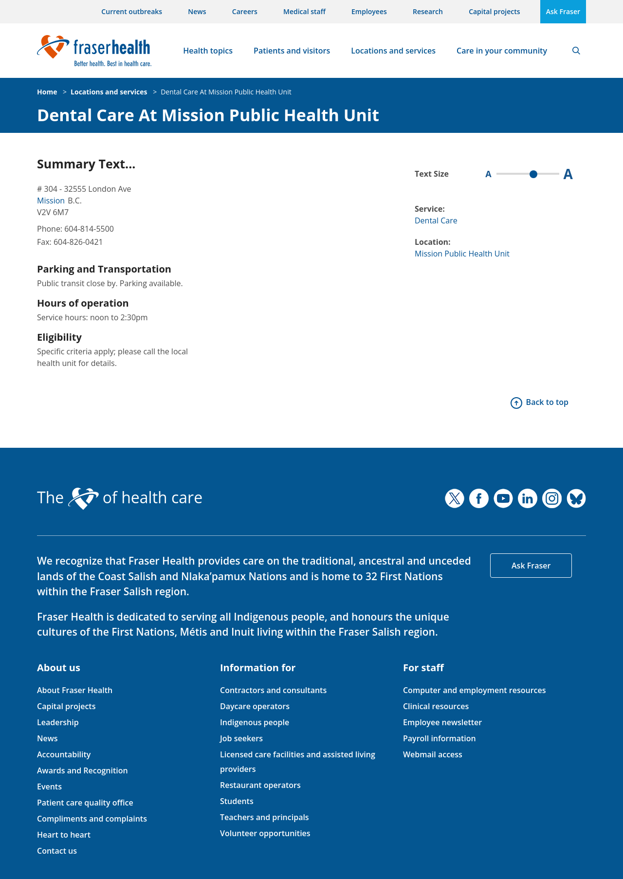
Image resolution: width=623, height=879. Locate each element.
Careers (244, 11)
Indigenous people (254, 722)
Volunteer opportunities (265, 833)
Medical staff (304, 11)
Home (47, 91)
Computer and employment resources (474, 690)
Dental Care (436, 220)
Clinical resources (436, 706)
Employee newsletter (442, 722)
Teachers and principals (264, 817)
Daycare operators (255, 706)
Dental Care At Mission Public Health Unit (226, 91)
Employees (369, 11)
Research (428, 11)
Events (49, 786)
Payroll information (439, 738)
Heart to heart (64, 834)
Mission (51, 200)
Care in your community (502, 50)
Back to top (547, 402)
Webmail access (432, 754)
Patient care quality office (85, 802)
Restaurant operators (260, 785)
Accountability (64, 754)
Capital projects (494, 11)
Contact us (57, 850)
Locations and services (393, 50)
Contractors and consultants (273, 690)
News (197, 11)
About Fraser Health (74, 690)
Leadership (58, 722)
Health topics (208, 50)
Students (237, 801)
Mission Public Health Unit (462, 253)
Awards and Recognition (82, 770)
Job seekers (241, 738)
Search (576, 51)
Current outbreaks (131, 11)
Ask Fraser (563, 11)
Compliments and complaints (92, 818)
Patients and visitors (292, 50)
